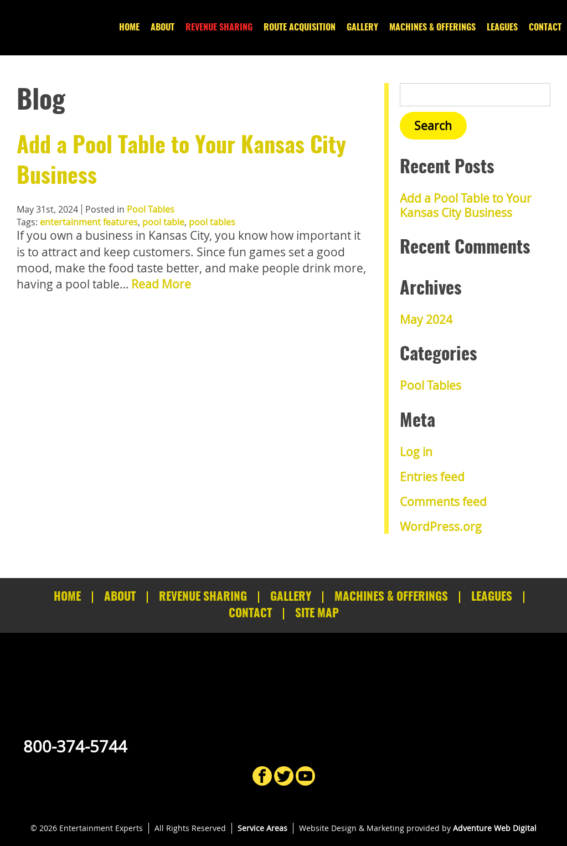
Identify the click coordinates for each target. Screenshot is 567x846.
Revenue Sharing (218, 27)
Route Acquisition (300, 27)
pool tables (212, 222)
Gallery (362, 27)
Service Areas (262, 828)
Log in (416, 452)
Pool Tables (150, 209)
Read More (161, 284)
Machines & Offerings (432, 27)
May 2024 (426, 319)
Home (129, 27)
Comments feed (443, 501)
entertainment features (89, 222)
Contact (545, 27)
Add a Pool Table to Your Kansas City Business (466, 205)
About (162, 27)
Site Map (317, 614)
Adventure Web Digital (495, 828)
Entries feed (432, 476)
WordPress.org (441, 526)
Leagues (502, 27)
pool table (163, 222)
